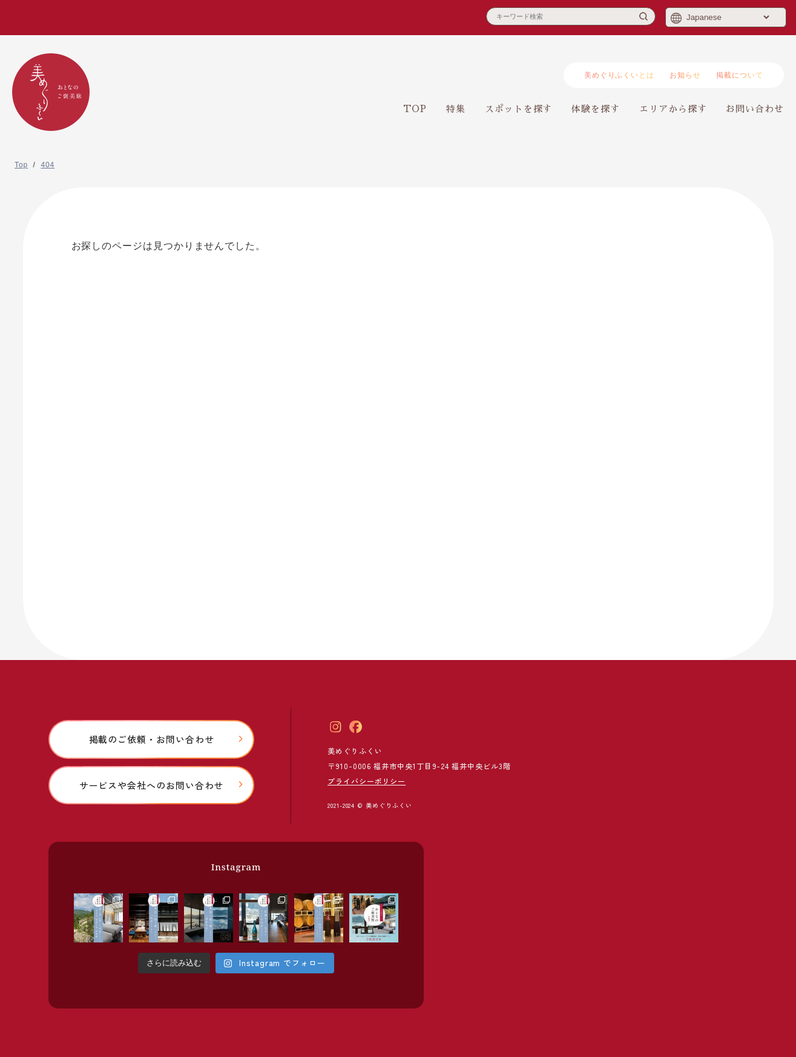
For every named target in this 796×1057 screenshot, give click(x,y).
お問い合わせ (755, 108)
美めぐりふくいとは (619, 75)
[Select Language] (727, 17)
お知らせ (685, 75)
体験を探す (595, 108)
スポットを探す (518, 108)
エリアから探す (672, 108)
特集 (455, 108)
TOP (415, 108)
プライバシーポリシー (366, 781)
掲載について (739, 75)
